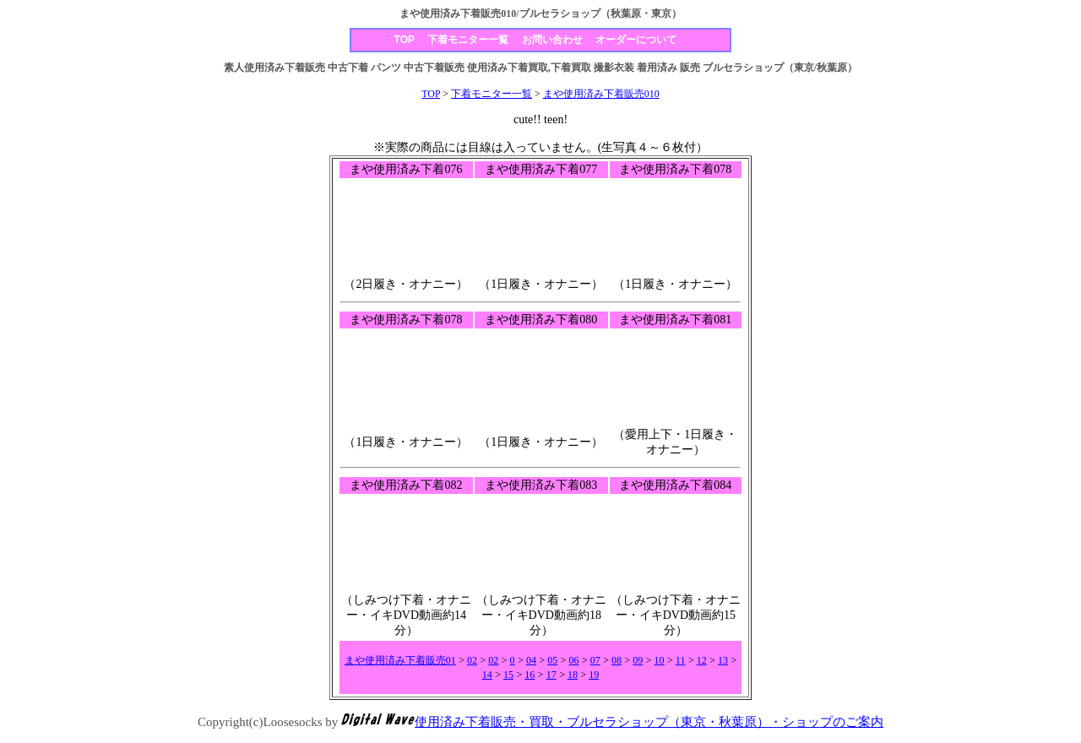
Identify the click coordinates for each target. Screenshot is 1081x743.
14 (487, 675)
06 (573, 660)
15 (508, 675)
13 (723, 660)
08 (616, 660)
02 (472, 660)
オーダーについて (635, 40)
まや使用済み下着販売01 (400, 660)
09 (638, 660)
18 (573, 675)
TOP (404, 40)
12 (702, 660)
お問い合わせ (552, 40)
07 (595, 660)
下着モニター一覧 (467, 40)
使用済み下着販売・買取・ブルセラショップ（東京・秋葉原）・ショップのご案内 (649, 722)
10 (660, 660)
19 (594, 675)
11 (681, 660)
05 (552, 660)
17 (551, 675)
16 (529, 675)
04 (531, 660)
